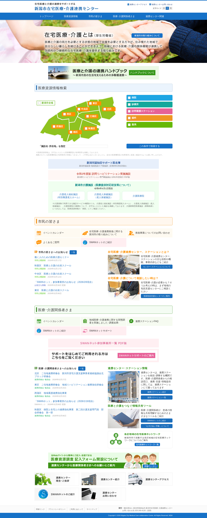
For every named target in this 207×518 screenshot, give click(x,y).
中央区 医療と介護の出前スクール (52, 273)
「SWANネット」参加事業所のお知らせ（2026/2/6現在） (64, 282)
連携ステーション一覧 (156, 397)
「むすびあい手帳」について (157, 426)
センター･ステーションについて (156, 267)
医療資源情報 (71, 16)
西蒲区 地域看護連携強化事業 (50, 393)
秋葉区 (91, 128)
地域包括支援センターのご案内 (157, 296)
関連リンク (40, 509)
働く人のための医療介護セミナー (51, 257)
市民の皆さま (95, 16)
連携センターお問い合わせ (162, 4)
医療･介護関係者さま (124, 16)
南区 (75, 132)
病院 (134, 97)
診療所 (135, 104)
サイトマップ (92, 509)
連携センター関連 (155, 16)
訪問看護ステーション (143, 111)
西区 (69, 114)
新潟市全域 (47, 103)
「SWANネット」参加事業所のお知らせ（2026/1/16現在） (64, 401)
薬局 (134, 124)
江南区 (93, 116)
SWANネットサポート (100, 330)
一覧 (73, 252)
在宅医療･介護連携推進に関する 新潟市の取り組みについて (106, 233)
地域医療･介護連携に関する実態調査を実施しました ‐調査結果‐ (107, 321)
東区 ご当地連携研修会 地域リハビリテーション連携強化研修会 (68, 384)
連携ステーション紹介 (156, 392)
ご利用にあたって (76, 509)
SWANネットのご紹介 (100, 242)
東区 (95, 103)
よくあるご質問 (51, 242)
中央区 (84, 109)
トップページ (46, 16)
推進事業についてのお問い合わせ (152, 233)
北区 (109, 109)
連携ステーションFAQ (146, 321)
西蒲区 (59, 126)
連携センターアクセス (138, 4)
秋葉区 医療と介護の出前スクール (52, 265)
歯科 (134, 118)
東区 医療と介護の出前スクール (51, 290)
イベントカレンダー (53, 233)
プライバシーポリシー (57, 509)
